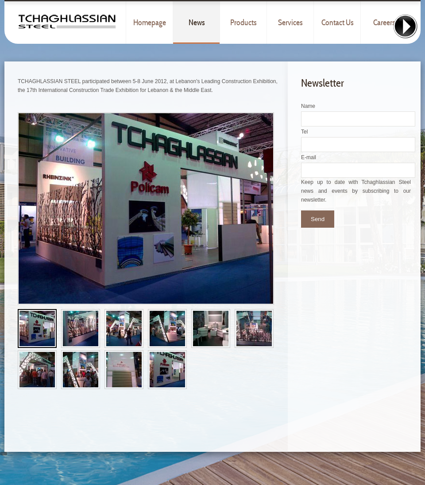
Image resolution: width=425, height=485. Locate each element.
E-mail (308, 157)
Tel (304, 132)
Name (308, 106)
